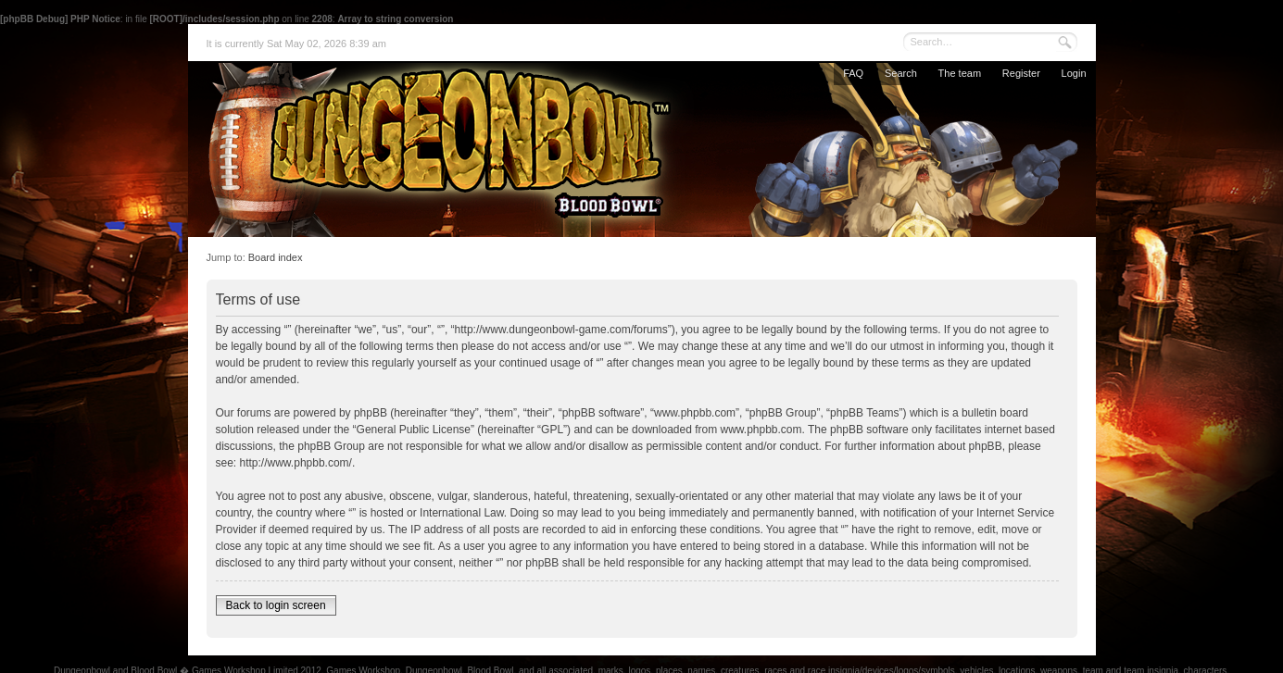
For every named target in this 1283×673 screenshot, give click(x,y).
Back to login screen (276, 605)
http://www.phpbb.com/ (296, 462)
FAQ (853, 73)
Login (1074, 73)
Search (901, 73)
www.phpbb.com (761, 429)
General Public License (414, 429)
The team (959, 73)
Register (1021, 73)
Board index (275, 257)
